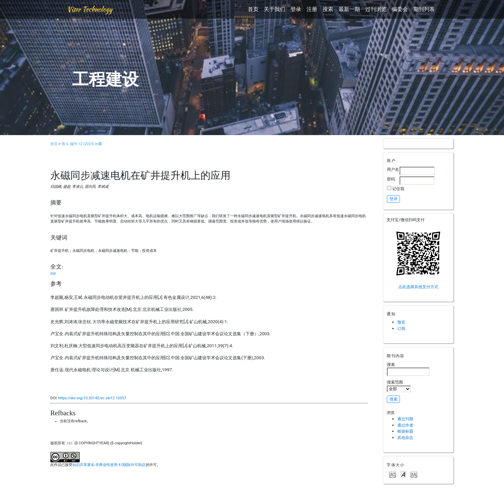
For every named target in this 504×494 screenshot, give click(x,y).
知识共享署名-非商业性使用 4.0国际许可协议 (108, 465)
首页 (253, 9)
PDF (53, 274)
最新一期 (349, 9)
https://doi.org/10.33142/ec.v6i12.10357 (92, 398)
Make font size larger (414, 474)
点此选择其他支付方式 (418, 286)
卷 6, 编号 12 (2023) (78, 144)
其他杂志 (405, 437)
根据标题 (405, 431)
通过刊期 (405, 418)
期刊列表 (424, 9)
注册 (312, 9)
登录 (296, 9)
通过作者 (405, 425)
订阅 (401, 328)
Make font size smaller (392, 474)
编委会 (400, 9)
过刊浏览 (376, 9)
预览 (401, 322)
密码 (391, 178)
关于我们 (274, 9)
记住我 (398, 188)
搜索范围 (399, 386)
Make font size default (403, 474)
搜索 (328, 9)
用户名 (393, 169)
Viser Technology (89, 9)
